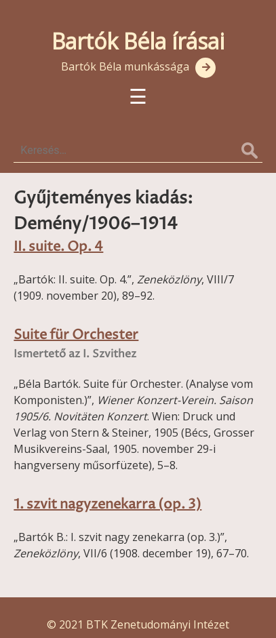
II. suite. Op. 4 (58, 247)
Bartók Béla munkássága (125, 66)
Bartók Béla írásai (138, 41)
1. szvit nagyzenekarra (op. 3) (107, 505)
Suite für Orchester (76, 335)
